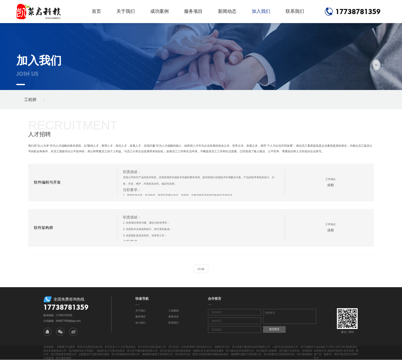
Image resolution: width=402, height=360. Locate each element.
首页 (96, 11)
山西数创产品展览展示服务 (94, 354)
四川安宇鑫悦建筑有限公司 (142, 350)
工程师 (30, 99)
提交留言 (274, 329)
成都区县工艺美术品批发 (111, 350)
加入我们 (261, 11)
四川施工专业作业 (289, 350)
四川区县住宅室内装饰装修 (175, 350)
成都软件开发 (222, 346)
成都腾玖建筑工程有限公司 (157, 354)
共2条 (201, 269)
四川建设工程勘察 (266, 350)
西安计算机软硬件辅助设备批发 (210, 354)
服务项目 (193, 11)
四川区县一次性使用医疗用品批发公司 (190, 346)
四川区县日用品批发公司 (152, 346)
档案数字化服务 (66, 346)
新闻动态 (227, 11)
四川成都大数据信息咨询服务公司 (251, 346)
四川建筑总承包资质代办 (240, 350)
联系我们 (295, 11)
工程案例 (173, 310)
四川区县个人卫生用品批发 (120, 346)
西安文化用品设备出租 (90, 346)
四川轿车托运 (182, 354)
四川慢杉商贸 (63, 358)
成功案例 (159, 11)
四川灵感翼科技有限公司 (126, 354)
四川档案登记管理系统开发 (279, 354)
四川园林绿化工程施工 (81, 350)
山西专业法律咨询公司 (285, 346)
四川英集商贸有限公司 (63, 354)
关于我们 (125, 11)
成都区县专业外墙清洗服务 (208, 350)
